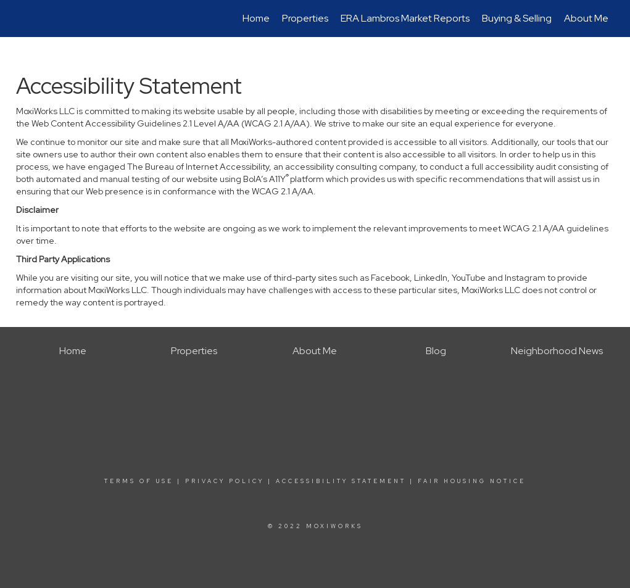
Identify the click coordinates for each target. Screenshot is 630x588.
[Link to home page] (22, 18)
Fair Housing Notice (472, 481)
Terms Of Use (138, 481)
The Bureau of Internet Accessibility (198, 166)
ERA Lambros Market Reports (405, 18)
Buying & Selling (517, 18)
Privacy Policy (224, 481)
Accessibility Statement (341, 481)
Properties (305, 18)
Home (256, 18)
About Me (586, 18)
